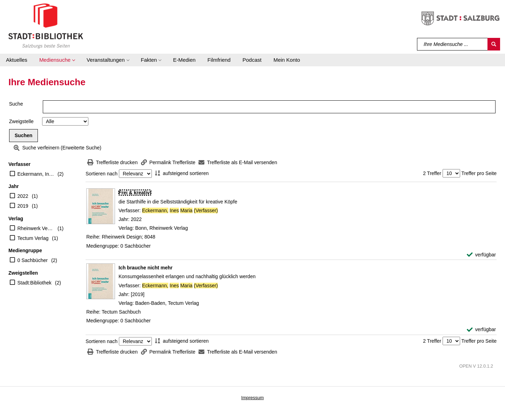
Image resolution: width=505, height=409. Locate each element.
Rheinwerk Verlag (36, 228)
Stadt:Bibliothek (35, 283)
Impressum (252, 397)
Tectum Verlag (33, 238)
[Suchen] (493, 44)
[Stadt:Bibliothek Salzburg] (45, 25)
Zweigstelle (21, 121)
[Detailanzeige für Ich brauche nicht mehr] (146, 267)
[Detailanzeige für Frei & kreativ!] (135, 192)
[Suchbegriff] (453, 44)
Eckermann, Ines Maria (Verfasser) (36, 174)
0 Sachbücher (33, 260)
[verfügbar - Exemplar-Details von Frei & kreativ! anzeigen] (481, 254)
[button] (57, 60)
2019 (23, 206)
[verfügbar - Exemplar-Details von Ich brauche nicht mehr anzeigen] (481, 329)
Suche (16, 104)
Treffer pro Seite (479, 173)
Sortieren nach (101, 173)
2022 (23, 196)
